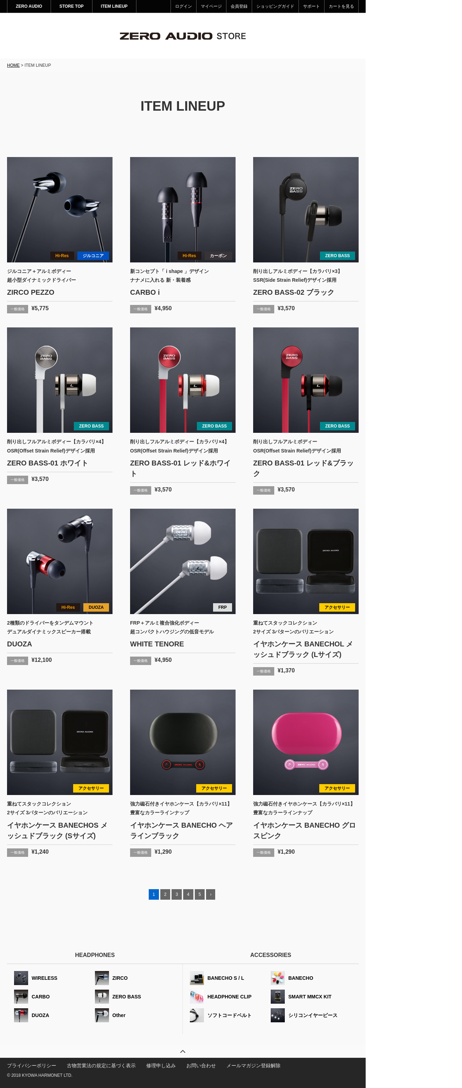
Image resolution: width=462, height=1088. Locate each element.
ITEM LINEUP (114, 6)
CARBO (41, 996)
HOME (13, 65)
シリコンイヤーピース (313, 1015)
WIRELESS (44, 978)
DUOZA (96, 607)
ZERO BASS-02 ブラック (293, 292)
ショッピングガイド (275, 6)
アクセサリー (337, 607)
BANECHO (300, 978)
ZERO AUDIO (29, 6)
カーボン (218, 255)
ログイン (183, 6)
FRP (222, 607)
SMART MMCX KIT (310, 996)
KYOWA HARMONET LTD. (47, 1075)
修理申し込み (161, 1065)
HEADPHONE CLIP (229, 996)
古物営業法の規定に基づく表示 (101, 1065)
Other (119, 1015)
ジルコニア (93, 255)
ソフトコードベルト (229, 1015)
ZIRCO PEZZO (30, 292)
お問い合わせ (201, 1065)
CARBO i (145, 292)
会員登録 (239, 6)
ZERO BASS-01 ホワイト (47, 463)
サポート (311, 6)
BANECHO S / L (225, 978)
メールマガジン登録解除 (253, 1065)
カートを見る (341, 6)
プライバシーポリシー (31, 1065)
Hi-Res (62, 255)
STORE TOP (71, 6)
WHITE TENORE (157, 644)
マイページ (211, 6)
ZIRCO (120, 978)
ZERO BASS (337, 255)
